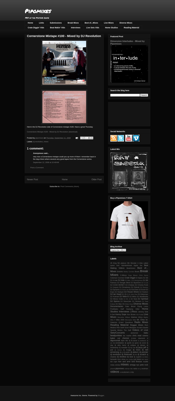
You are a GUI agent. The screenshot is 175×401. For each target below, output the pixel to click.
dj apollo (128, 343)
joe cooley (129, 359)
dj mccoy (118, 350)
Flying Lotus (142, 306)
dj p (121, 352)
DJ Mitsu (132, 297)
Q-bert (121, 322)
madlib (145, 362)
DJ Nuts (134, 299)
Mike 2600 (120, 320)
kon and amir (124, 361)
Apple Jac (138, 265)
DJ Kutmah (114, 297)
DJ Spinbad (143, 299)
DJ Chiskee (129, 285)
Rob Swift (120, 328)
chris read (136, 335)
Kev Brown (131, 314)
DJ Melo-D (124, 296)
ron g (139, 368)
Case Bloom (133, 275)
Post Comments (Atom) (69, 186)
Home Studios (111, 28)
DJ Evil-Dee (133, 290)
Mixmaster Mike (130, 320)
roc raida (133, 369)
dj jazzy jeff (141, 347)
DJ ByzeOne (136, 283)
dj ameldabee (118, 343)
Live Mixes (109, 23)
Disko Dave (129, 304)
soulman (145, 369)
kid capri (113, 362)
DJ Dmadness (124, 287)
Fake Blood (130, 306)
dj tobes (145, 357)
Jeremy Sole (143, 312)
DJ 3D (145, 278)
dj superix (138, 357)
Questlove (129, 322)
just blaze (137, 359)
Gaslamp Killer (133, 309)
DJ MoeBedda (142, 297)
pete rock (144, 365)
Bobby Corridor (129, 271)
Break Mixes (73, 23)
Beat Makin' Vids (57, 28)
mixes (46, 142)
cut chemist (123, 338)
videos (114, 371)
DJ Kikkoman (143, 294)
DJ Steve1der (125, 301)
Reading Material (131, 28)
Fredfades (114, 309)
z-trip (132, 372)
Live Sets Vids (92, 28)
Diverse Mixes (125, 23)
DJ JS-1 (125, 294)
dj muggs (127, 350)
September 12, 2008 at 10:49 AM (46, 162)
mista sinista (115, 365)
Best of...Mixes (91, 23)
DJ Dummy (144, 287)
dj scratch (142, 354)
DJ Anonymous (137, 280)
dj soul (130, 357)
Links (41, 23)
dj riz (135, 355)
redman (127, 368)
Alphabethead (126, 265)
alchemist (134, 333)
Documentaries (116, 306)
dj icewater (123, 348)
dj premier (143, 352)
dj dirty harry (120, 345)
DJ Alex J (128, 280)
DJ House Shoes (131, 292)
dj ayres (135, 343)
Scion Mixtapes (130, 328)
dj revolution (38, 142)
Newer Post (32, 179)
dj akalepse (142, 340)
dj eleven (141, 345)
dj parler (126, 352)
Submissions (56, 23)
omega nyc (134, 365)
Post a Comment (37, 168)
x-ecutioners (124, 372)
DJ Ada (121, 280)
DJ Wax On (120, 304)
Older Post (96, 179)
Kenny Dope (121, 314)
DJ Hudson (143, 292)
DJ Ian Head (115, 294)
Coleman (113, 278)
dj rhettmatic (127, 354)
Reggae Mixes (136, 325)
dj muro (136, 350)
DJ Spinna (115, 301)
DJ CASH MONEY (117, 285)
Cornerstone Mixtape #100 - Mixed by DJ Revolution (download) (52, 132)
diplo (123, 341)
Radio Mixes (141, 322)
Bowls (137, 272)
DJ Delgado (114, 287)
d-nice (133, 338)
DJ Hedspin (119, 292)
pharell (112, 368)
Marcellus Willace (124, 317)
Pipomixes (38, 11)
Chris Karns (143, 275)
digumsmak (115, 340)
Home (30, 23)
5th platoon (121, 263)
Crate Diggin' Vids (36, 28)
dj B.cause (133, 341)
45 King (113, 263)
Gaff (122, 309)
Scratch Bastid (142, 328)
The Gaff (127, 330)
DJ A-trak (114, 280)
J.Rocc (133, 311)
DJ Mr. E (127, 299)
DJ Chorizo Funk (141, 285)
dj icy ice (131, 348)
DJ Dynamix (115, 290)
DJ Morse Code (116, 299)
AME (117, 265)
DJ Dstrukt (135, 287)
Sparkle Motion (116, 330)
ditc (126, 341)
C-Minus (123, 275)
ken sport (145, 359)
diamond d (143, 338)
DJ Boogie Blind (123, 283)
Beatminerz (131, 268)
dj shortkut (121, 357)
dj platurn (135, 352)
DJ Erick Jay (124, 289)
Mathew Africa (136, 317)
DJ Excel (142, 290)
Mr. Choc (141, 320)
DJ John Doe (132, 294)
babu (146, 333)
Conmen (121, 278)
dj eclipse (132, 345)
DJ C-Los (145, 283)
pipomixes (119, 368)
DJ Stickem (136, 301)
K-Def (112, 314)
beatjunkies (116, 335)
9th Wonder (132, 263)
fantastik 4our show (117, 359)
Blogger (101, 395)
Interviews (75, 28)
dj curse (143, 343)
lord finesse (137, 361)
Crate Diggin (130, 278)
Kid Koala (139, 314)
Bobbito (120, 272)
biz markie (127, 336)
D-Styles (139, 278)
